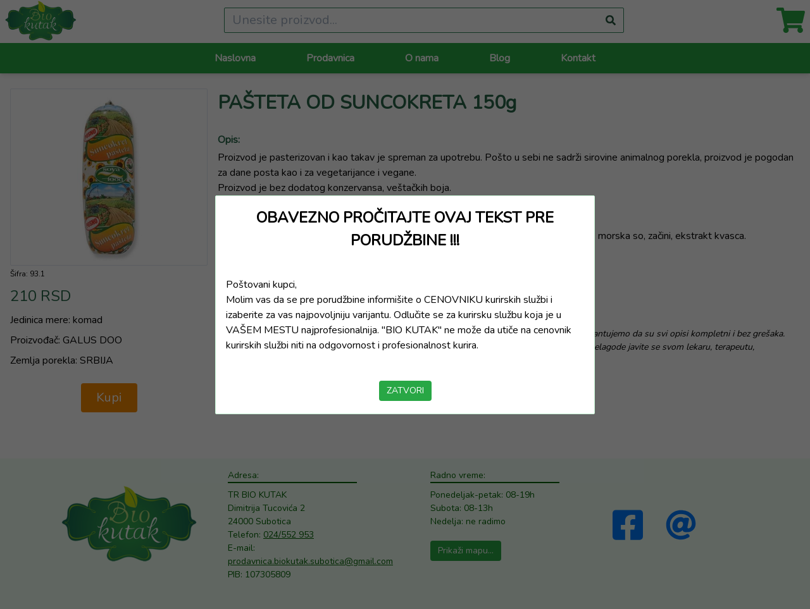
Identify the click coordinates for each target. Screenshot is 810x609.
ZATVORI (405, 390)
